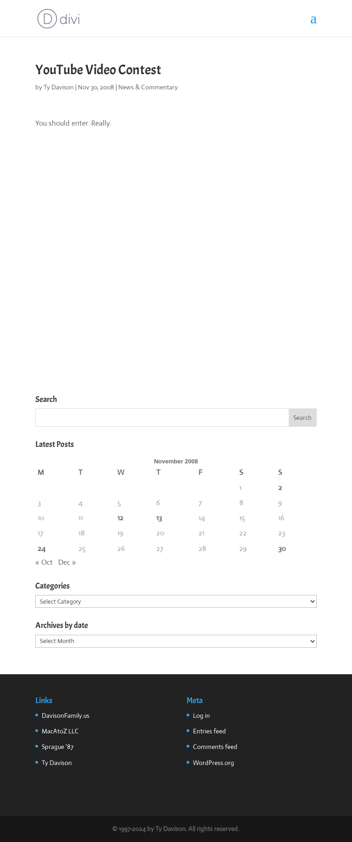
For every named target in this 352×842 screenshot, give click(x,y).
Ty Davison (59, 87)
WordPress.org (213, 763)
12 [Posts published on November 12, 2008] (120, 518)
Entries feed (209, 731)
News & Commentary (148, 87)
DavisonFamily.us (65, 715)
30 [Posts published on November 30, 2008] (282, 548)
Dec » (67, 562)
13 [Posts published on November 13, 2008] (159, 518)
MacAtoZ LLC (60, 731)
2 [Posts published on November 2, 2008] (280, 487)
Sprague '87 (57, 747)
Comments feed (215, 747)
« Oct (44, 562)
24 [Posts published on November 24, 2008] (41, 548)
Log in (201, 715)
